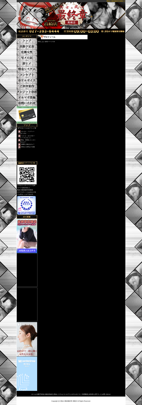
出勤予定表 (40, 394)
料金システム (58, 394)
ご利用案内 (84, 394)
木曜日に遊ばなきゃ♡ (27, 144)
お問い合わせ (106, 394)
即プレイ (98, 394)
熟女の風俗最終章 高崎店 (69, 401)
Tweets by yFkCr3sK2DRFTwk (27, 160)
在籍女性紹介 (48, 394)
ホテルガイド (75, 394)
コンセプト (67, 394)
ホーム (33, 394)
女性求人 (92, 394)
